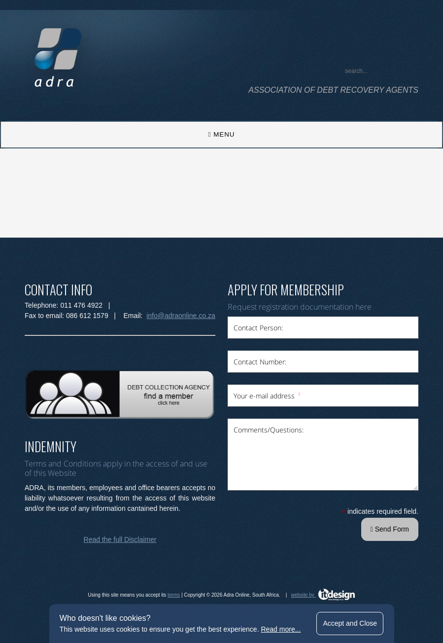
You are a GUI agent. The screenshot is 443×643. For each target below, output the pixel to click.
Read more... (281, 629)
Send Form (390, 529)
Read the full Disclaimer (120, 539)
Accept (350, 623)
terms (174, 595)
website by (323, 595)
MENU (221, 134)
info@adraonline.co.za (180, 316)
